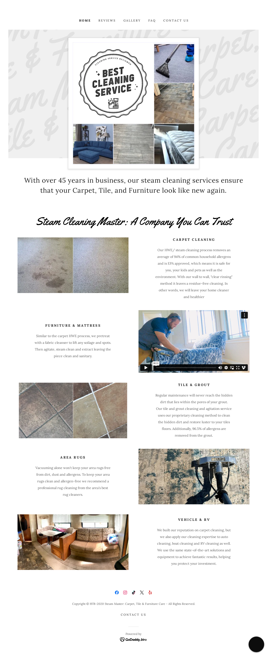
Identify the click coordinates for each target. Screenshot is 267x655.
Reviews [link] (107, 20)
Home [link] (85, 20)
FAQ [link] (152, 20)
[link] (117, 592)
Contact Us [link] (176, 20)
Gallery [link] (132, 20)
